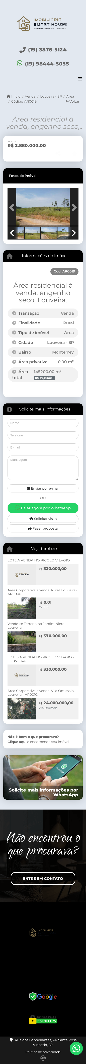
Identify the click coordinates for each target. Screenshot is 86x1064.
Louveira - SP (51, 96)
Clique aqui (17, 742)
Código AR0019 (23, 101)
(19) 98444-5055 (47, 64)
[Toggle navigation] (80, 79)
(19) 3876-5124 (47, 50)
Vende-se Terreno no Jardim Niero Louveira (36, 626)
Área (70, 96)
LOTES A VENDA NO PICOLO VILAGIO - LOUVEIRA (41, 659)
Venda (30, 96)
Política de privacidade (43, 1052)
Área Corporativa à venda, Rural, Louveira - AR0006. (43, 592)
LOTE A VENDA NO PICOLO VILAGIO (39, 560)
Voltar (72, 101)
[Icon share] (43, 959)
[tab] (23, 176)
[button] (13, 207)
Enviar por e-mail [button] (43, 488)
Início (14, 96)
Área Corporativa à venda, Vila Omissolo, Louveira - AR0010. (41, 693)
